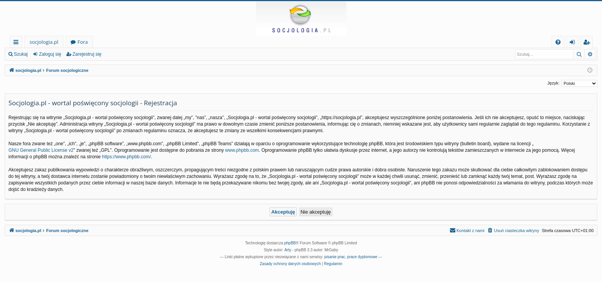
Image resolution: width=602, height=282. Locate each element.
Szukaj (21, 54)
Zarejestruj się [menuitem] (588, 43)
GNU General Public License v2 (40, 150)
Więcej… (17, 43)
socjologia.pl (44, 41)
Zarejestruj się (87, 54)
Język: (553, 83)
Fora (83, 41)
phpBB (290, 243)
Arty (287, 250)
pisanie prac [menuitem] (334, 257)
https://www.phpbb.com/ (126, 156)
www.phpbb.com (242, 150)
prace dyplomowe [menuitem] (362, 257)
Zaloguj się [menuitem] (573, 43)
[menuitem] (558, 42)
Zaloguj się (50, 54)
